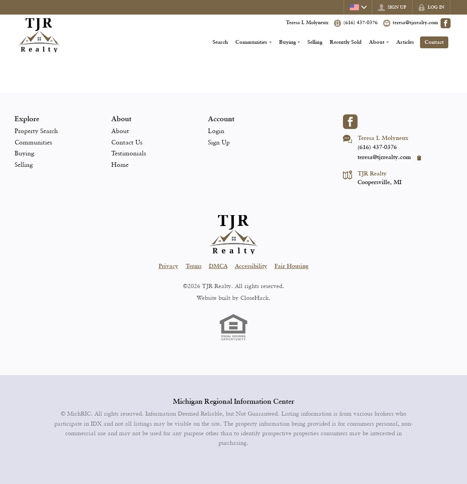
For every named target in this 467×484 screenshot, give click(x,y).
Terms (194, 266)
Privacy (168, 266)
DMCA (218, 266)
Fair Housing (292, 266)
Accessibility (251, 266)
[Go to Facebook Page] (446, 23)
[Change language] (357, 7)
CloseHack (254, 297)
